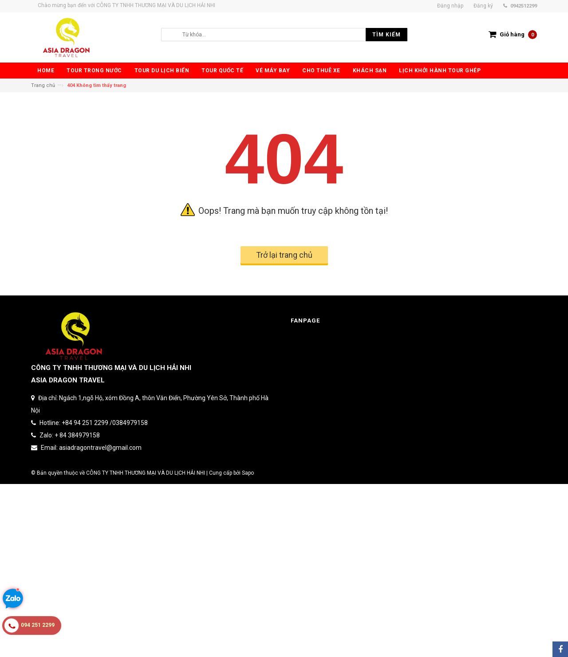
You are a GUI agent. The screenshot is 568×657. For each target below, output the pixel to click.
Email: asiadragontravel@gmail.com (91, 447)
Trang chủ (43, 85)
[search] (292, 34)
